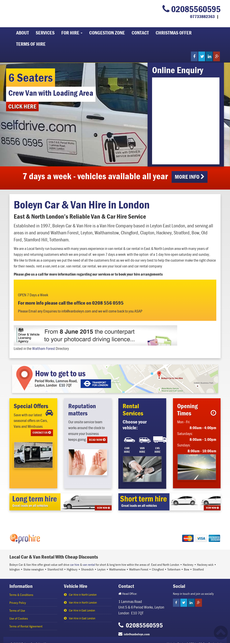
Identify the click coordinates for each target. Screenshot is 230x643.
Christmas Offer (174, 33)
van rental (89, 564)
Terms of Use (17, 610)
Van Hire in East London (82, 618)
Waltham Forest (43, 348)
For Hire (71, 33)
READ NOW (97, 440)
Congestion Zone (107, 33)
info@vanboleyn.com (137, 634)
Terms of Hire (31, 44)
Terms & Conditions (21, 595)
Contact (140, 33)
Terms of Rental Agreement (25, 626)
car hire (74, 564)
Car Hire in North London (83, 595)
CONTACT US (42, 432)
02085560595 (191, 8)
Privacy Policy (17, 602)
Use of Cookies (18, 618)
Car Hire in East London (82, 610)
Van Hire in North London (83, 602)
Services (45, 33)
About (22, 33)
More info (190, 176)
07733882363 (202, 16)
